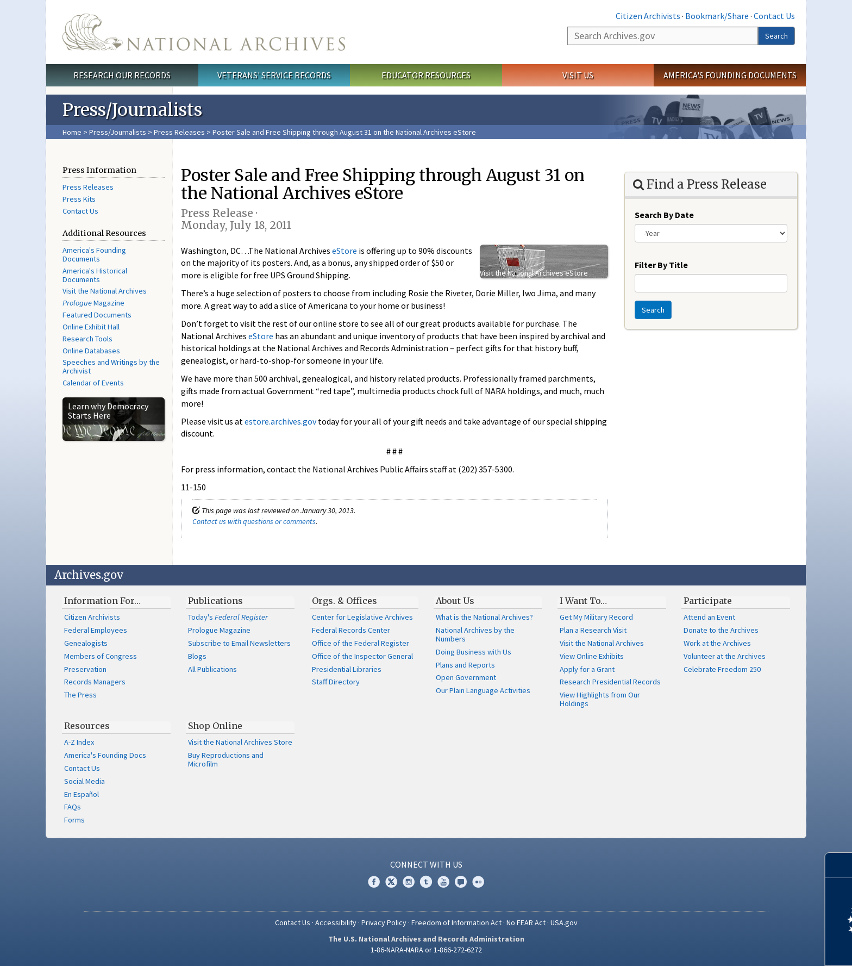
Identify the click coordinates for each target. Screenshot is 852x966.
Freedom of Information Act (456, 922)
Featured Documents (96, 315)
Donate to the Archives (721, 630)
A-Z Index (79, 742)
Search (776, 36)
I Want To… (583, 600)
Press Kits (79, 199)
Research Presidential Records (610, 682)
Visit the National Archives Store (240, 742)
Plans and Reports (465, 665)
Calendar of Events (93, 383)
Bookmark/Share (717, 15)
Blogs (197, 656)
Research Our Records (122, 75)
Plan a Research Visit (593, 630)
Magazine (93, 303)
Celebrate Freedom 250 (722, 669)
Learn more (755, 946)
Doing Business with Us (473, 652)
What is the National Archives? (484, 617)
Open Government (466, 677)
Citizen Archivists (648, 15)
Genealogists (86, 643)
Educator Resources (426, 75)
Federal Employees (95, 630)
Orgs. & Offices (344, 600)
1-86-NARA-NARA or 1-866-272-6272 (426, 950)
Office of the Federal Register (360, 643)
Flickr (478, 881)
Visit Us (577, 75)
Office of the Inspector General (362, 656)
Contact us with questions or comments (254, 521)
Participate (708, 600)
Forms (74, 820)
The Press (80, 695)
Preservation (85, 669)
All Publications (212, 669)
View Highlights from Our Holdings (600, 699)
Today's (228, 617)
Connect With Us (426, 864)
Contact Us (774, 15)
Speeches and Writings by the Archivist (111, 366)
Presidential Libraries (346, 669)
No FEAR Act (526, 922)
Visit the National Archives (104, 291)
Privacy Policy (383, 922)
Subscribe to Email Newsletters (239, 643)
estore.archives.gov (280, 421)
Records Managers (95, 682)
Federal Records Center (351, 630)
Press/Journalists (117, 132)
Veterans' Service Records (274, 75)
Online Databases (91, 351)
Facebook (373, 881)
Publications (215, 600)
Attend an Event (709, 617)
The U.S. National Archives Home (203, 32)
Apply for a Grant (587, 669)
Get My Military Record (596, 617)
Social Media (84, 781)
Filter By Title (661, 264)
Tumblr (426, 881)
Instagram (408, 881)
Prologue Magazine (219, 630)
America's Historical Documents (94, 275)
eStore (344, 250)
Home (72, 132)
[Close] (839, 865)
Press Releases (179, 132)
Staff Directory (336, 682)
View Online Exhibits (592, 656)
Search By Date (664, 214)
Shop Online (215, 725)
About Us (455, 600)
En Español (81, 794)
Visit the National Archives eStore (534, 273)
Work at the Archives (717, 643)
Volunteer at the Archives (725, 656)
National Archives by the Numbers (475, 634)
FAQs (72, 807)
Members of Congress (100, 656)
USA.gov (564, 922)
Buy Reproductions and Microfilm (226, 759)
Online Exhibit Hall (91, 327)
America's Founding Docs (105, 755)
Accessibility (335, 922)
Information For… (102, 600)
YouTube (443, 881)
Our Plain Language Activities (483, 690)
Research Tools (87, 339)
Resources (87, 725)
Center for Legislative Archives (362, 617)
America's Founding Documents (730, 75)
